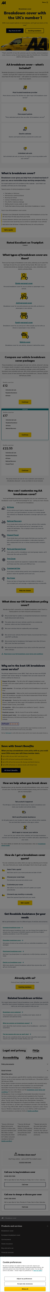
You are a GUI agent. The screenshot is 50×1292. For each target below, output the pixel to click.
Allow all (25, 1289)
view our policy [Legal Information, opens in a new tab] (37, 1270)
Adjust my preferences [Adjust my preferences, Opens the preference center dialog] (24, 1278)
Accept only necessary (25, 1284)
